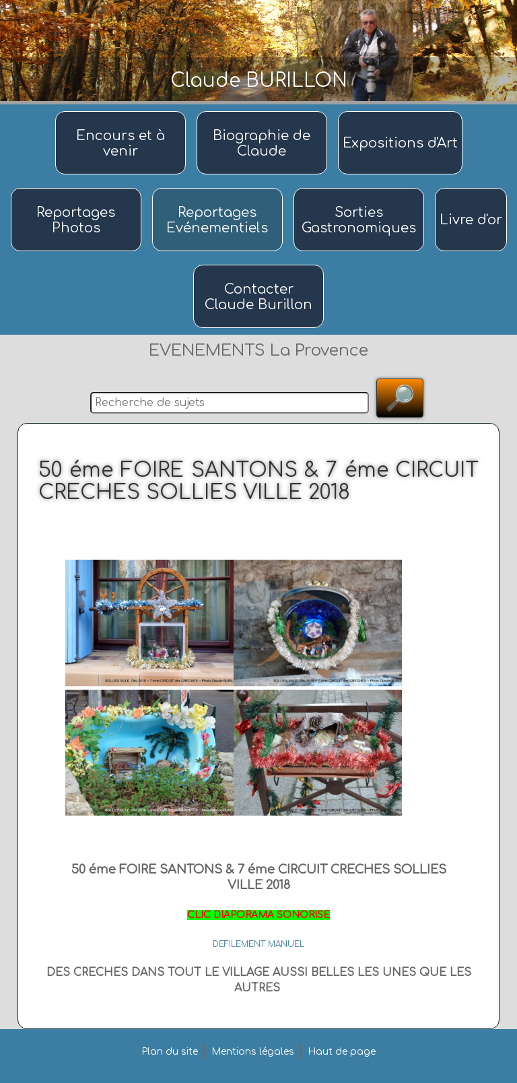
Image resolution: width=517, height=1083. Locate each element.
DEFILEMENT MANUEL (258, 944)
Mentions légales (252, 1052)
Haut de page (342, 1052)
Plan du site (169, 1052)
